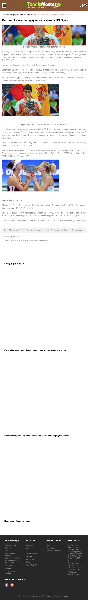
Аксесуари (30, 559)
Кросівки (29, 545)
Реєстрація (51, 548)
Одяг (28, 548)
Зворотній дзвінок (54, 551)
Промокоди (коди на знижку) (18, 521)
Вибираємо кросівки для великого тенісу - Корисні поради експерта (36, 436)
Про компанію (10, 545)
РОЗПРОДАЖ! (31, 565)
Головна (6, 15)
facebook (6, 585)
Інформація (17, 15)
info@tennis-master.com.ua (73, 573)
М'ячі (28, 551)
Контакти (8, 548)
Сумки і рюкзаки (32, 554)
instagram (12, 585)
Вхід (48, 545)
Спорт (28, 562)
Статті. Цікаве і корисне (10, 572)
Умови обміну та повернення (11, 562)
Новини (28, 15)
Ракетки (29, 556)
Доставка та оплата (12, 558)
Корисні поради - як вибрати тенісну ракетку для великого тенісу (35, 350)
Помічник (8, 566)
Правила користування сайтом (10, 553)
